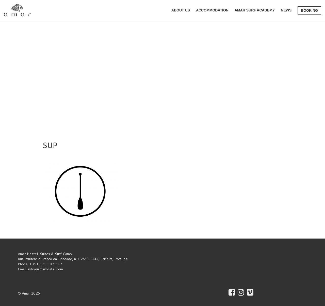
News (286, 10)
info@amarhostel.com (45, 269)
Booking (309, 10)
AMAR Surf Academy (255, 10)
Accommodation (212, 10)
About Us (180, 10)
